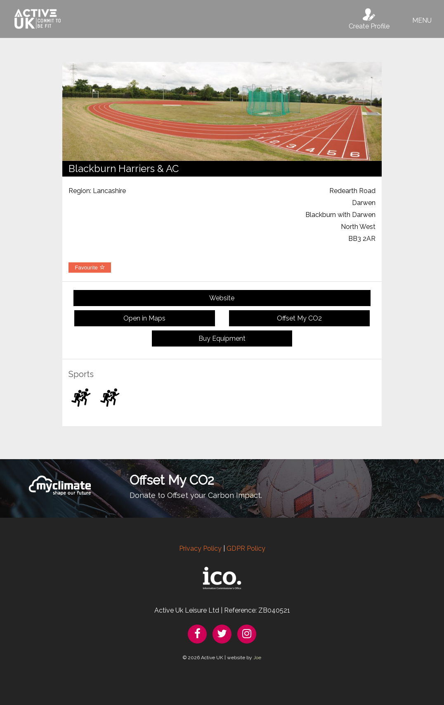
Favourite (89, 267)
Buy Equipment (222, 338)
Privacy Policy (200, 548)
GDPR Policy (246, 548)
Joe (257, 657)
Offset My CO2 (299, 318)
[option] (222, 111)
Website (221, 298)
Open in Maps (144, 318)
